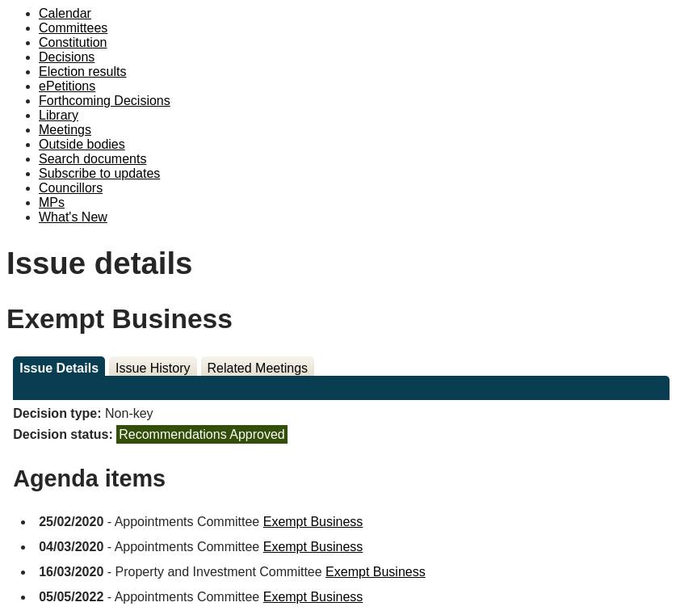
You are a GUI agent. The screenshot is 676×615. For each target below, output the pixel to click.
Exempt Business (313, 522)
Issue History (152, 368)
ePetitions (67, 86)
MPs (52, 202)
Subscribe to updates (99, 173)
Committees (73, 28)
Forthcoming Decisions (104, 100)
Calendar (65, 13)
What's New (73, 217)
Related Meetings (258, 368)
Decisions (66, 57)
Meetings (65, 130)
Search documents (92, 159)
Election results (83, 71)
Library (58, 115)
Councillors (71, 188)
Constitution (73, 42)
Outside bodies (82, 144)
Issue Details (59, 368)
